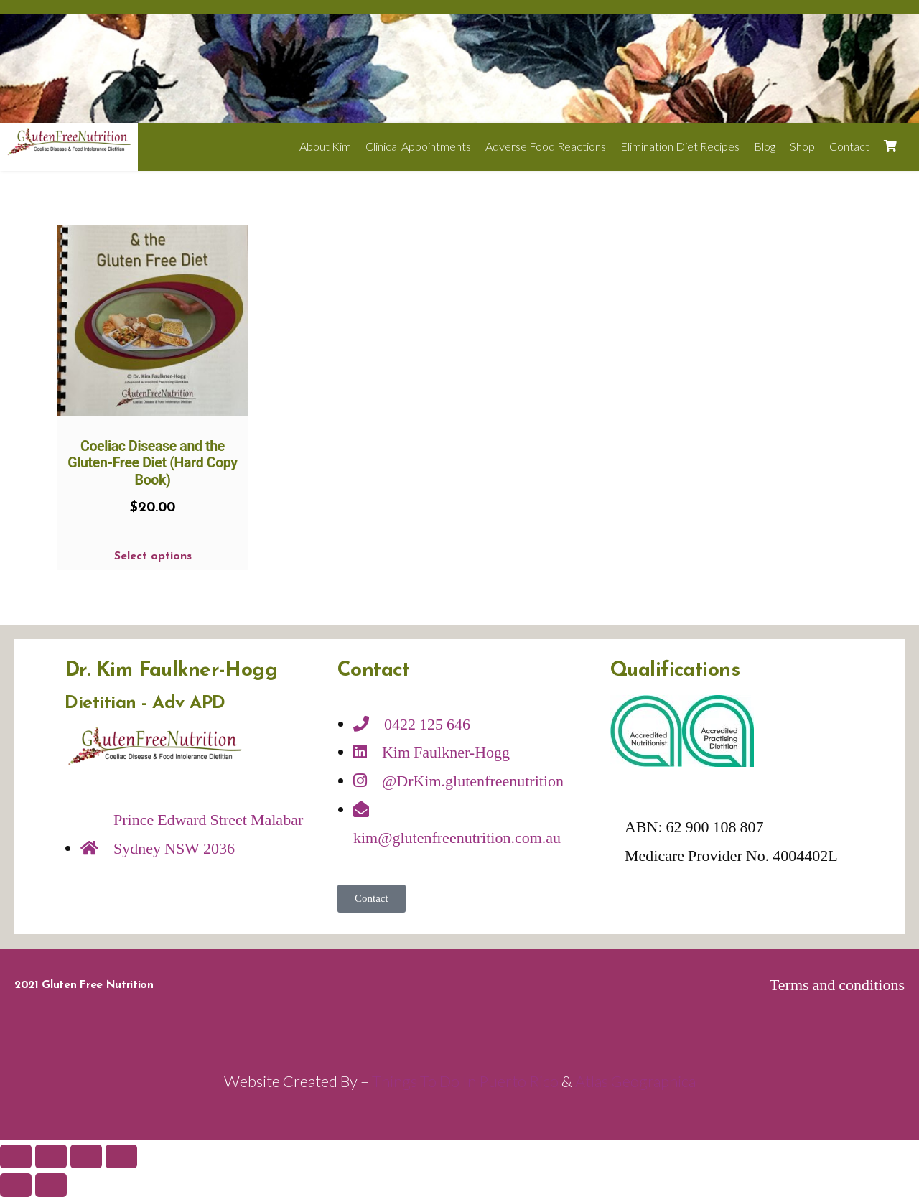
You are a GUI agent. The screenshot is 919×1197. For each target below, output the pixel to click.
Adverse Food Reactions (545, 146)
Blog (764, 146)
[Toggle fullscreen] (86, 1156)
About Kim (325, 146)
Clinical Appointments (418, 146)
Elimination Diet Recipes (680, 146)
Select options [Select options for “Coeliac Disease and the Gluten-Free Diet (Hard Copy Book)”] (153, 556)
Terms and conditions (837, 985)
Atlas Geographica (635, 1081)
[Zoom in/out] (121, 1156)
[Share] (51, 1156)
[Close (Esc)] (16, 1156)
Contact (849, 146)
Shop (802, 146)
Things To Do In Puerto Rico (465, 1081)
